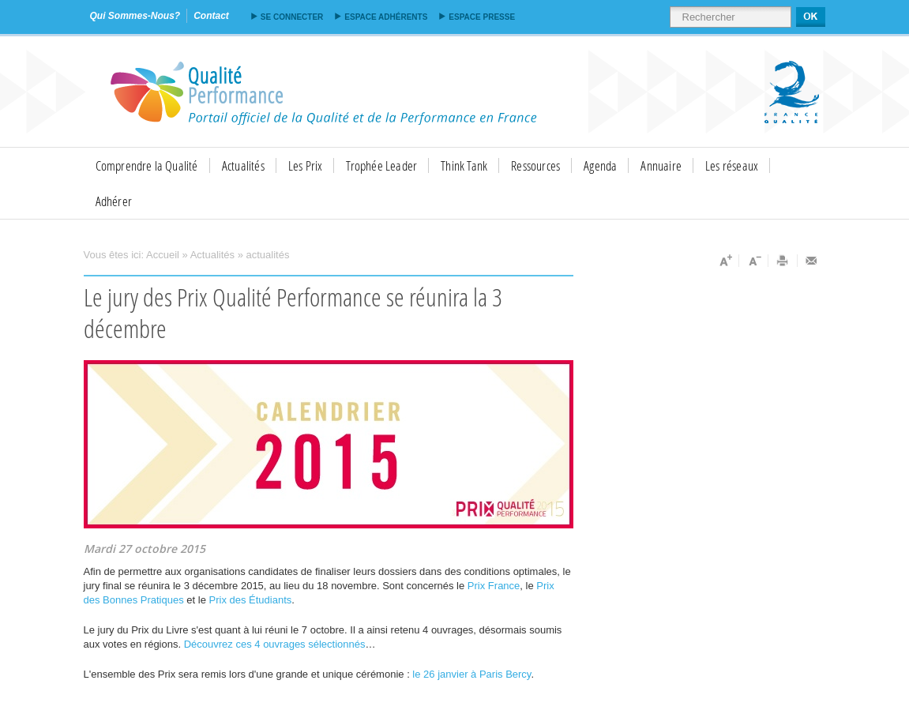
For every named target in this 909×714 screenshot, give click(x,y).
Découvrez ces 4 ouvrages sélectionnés (275, 644)
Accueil (162, 255)
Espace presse (482, 17)
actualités (268, 255)
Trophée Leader (381, 165)
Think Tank (464, 165)
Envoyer (812, 260)
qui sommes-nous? (135, 15)
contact (211, 15)
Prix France (494, 586)
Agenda (600, 165)
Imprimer (783, 260)
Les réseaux (731, 165)
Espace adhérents (385, 17)
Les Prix (305, 165)
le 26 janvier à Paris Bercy (471, 674)
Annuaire (661, 165)
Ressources (535, 165)
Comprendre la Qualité (147, 165)
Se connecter (292, 17)
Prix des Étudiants (250, 600)
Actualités (243, 165)
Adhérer (114, 201)
